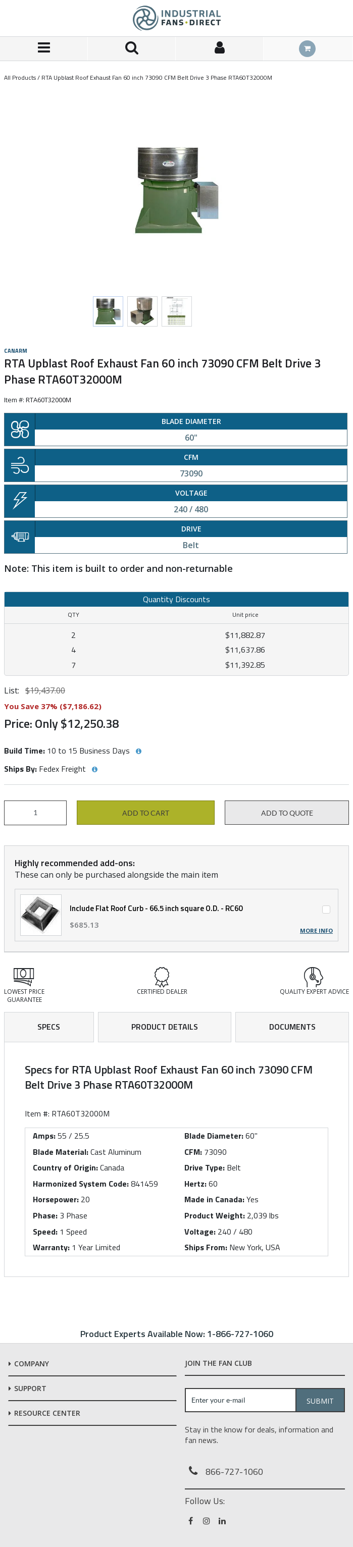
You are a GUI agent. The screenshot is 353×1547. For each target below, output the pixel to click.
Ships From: (205, 1247)
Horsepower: (56, 1199)
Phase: (45, 1215)
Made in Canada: (214, 1199)
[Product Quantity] (35, 813)
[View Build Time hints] (138, 751)
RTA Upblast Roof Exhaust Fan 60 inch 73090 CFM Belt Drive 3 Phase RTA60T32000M (156, 77)
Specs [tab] (48, 1027)
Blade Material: (60, 1152)
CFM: (193, 1152)
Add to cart (145, 813)
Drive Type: (204, 1167)
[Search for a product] (132, 49)
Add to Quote (287, 813)
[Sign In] (220, 49)
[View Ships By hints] (94, 770)
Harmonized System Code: (81, 1184)
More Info (316, 930)
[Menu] (44, 49)
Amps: (44, 1136)
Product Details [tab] (164, 1027)
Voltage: (200, 1231)
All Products (20, 77)
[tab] (176, 1159)
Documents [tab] (292, 1027)
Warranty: (51, 1247)
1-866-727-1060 (240, 1334)
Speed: (45, 1231)
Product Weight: (214, 1215)
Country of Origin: (65, 1167)
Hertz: (195, 1184)
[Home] (176, 18)
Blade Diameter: (213, 1136)
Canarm (15, 351)
